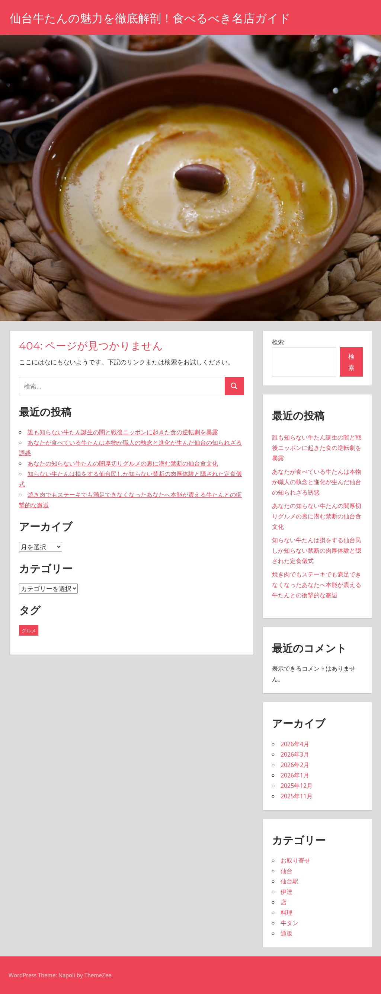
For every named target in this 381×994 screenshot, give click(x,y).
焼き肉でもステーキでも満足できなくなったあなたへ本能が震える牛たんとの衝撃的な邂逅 (316, 584)
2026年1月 (295, 775)
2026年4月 (295, 744)
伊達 (286, 892)
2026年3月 (295, 754)
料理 (286, 912)
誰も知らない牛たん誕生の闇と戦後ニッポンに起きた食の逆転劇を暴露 (123, 432)
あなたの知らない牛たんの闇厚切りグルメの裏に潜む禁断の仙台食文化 (123, 463)
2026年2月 (295, 765)
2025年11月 (297, 796)
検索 (278, 342)
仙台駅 (289, 881)
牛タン (289, 923)
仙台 (286, 871)
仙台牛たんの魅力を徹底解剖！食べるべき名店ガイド (155, 18)
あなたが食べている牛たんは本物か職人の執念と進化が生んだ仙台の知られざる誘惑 (316, 481)
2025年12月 (297, 786)
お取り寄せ (295, 860)
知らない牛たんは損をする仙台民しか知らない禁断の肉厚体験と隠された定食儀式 (316, 550)
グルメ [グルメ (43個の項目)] (29, 630)
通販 (286, 933)
